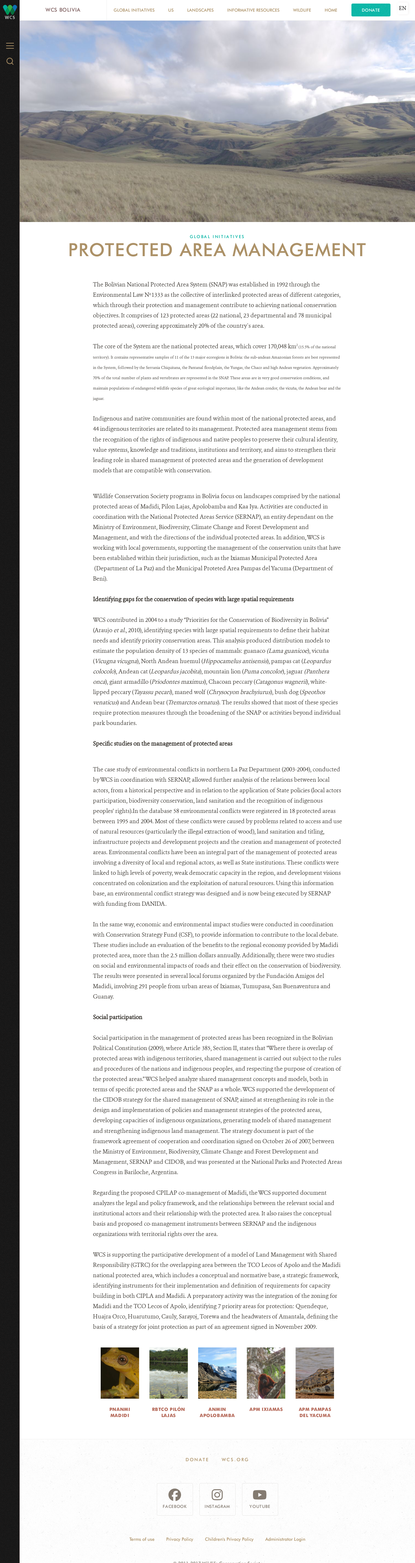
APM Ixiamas (266, 1409)
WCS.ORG (235, 1459)
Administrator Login (285, 1539)
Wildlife (302, 10)
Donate (371, 10)
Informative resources (253, 10)
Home (331, 10)
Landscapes (200, 10)
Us (171, 10)
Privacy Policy (179, 1539)
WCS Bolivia (63, 10)
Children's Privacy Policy (229, 1539)
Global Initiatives (134, 10)
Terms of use (142, 1539)
